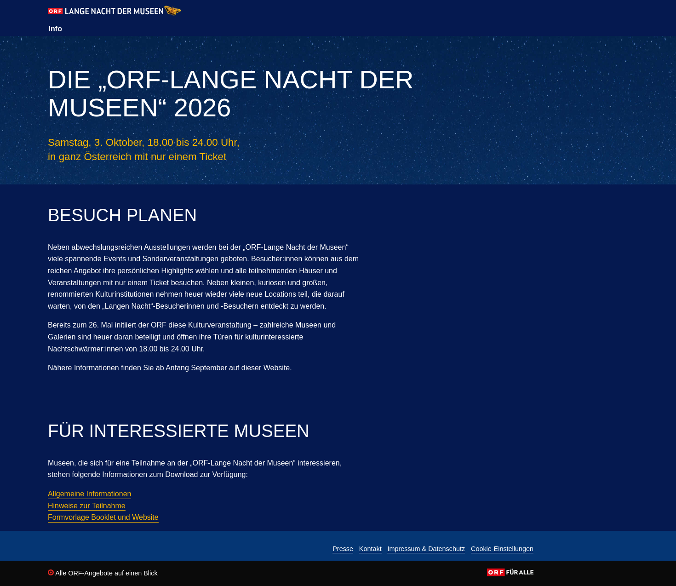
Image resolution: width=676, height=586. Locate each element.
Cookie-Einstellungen (502, 549)
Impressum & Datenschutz (426, 549)
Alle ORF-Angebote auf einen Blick (103, 573)
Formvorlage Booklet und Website (103, 517)
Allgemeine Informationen (89, 494)
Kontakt (370, 549)
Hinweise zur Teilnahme (87, 506)
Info (55, 29)
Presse (342, 549)
